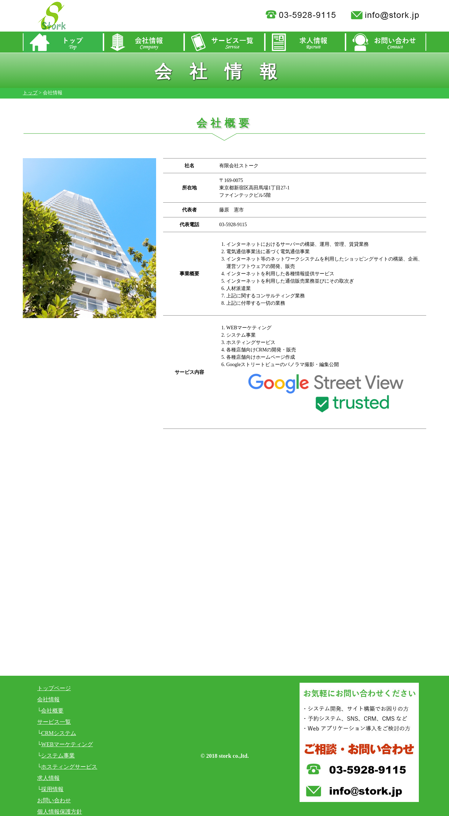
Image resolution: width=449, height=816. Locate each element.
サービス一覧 (54, 722)
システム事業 (58, 755)
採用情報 (52, 789)
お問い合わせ (54, 800)
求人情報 (48, 778)
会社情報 (48, 699)
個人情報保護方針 (59, 812)
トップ (30, 92)
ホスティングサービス (69, 767)
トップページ (54, 688)
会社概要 (52, 711)
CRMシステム (58, 733)
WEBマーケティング (67, 744)
